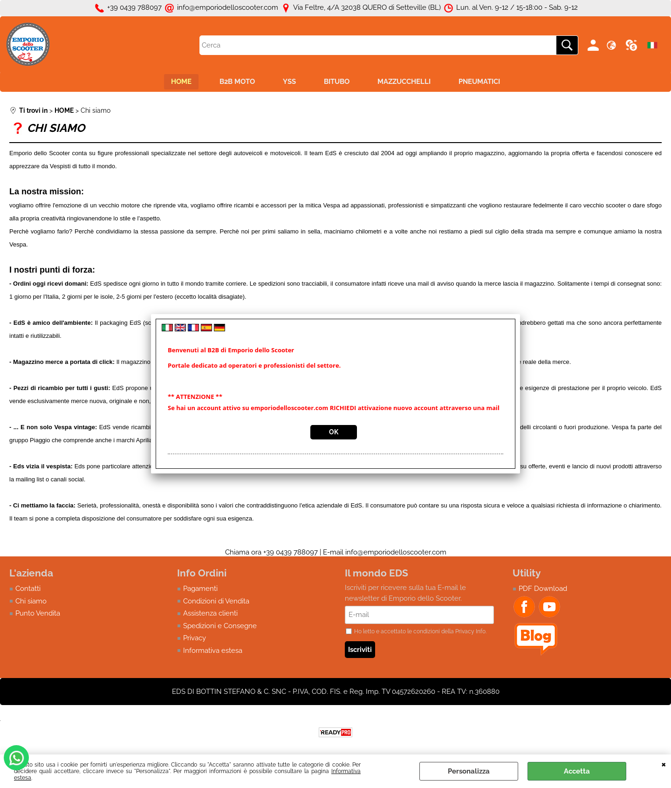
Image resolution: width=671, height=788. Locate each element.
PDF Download (543, 588)
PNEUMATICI (479, 81)
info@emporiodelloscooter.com (395, 552)
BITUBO (336, 81)
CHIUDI (663, 763)
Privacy (194, 638)
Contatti (28, 588)
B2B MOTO (237, 81)
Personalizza (469, 771)
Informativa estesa (212, 650)
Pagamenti (200, 588)
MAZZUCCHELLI (404, 81)
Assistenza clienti (210, 613)
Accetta (577, 771)
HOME (181, 81)
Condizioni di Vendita (216, 601)
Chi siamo (31, 601)
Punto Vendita (37, 613)
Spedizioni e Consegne (220, 626)
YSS (289, 81)
